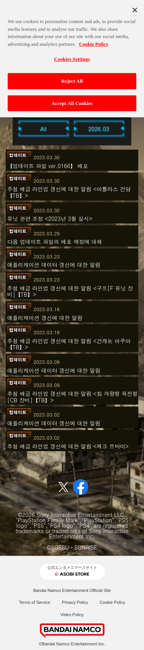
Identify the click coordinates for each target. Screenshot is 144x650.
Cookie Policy (112, 602)
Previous (9, 128)
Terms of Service (34, 602)
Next (135, 128)
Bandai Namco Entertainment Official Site (72, 590)
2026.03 (98, 129)
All (43, 129)
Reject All (72, 77)
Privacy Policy (75, 602)
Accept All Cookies (72, 100)
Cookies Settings (72, 56)
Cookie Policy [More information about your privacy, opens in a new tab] (93, 40)
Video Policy (71, 614)
